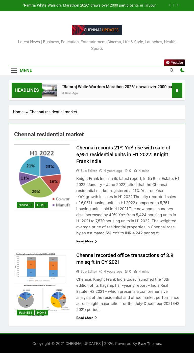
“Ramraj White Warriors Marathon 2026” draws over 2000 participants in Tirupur (89, 6)
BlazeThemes (149, 343)
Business (25, 205)
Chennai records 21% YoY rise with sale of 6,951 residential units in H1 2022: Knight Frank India (123, 154)
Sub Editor (89, 170)
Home (41, 205)
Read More (86, 241)
